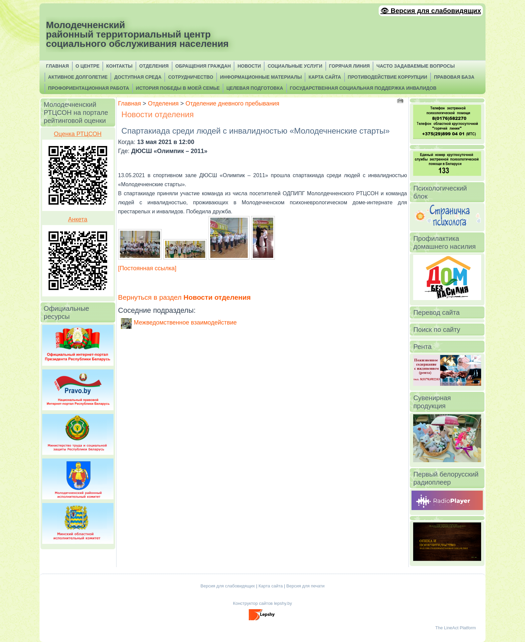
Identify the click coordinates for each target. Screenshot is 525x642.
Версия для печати (305, 585)
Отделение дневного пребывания (232, 103)
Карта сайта (270, 585)
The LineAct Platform (455, 627)
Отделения (163, 103)
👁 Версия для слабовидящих (430, 10)
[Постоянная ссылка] (147, 268)
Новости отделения (158, 114)
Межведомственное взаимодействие (185, 322)
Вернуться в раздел (184, 297)
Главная (129, 103)
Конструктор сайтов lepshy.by (262, 603)
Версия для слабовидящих (228, 585)
